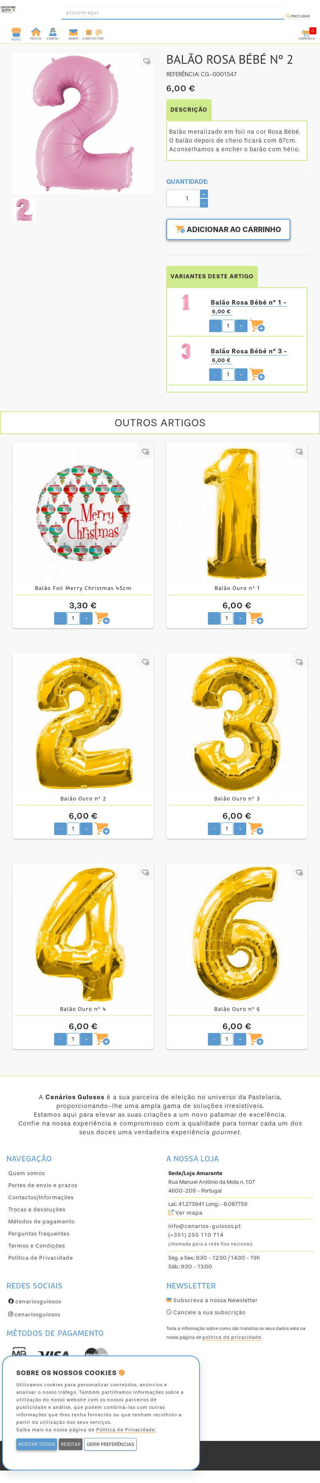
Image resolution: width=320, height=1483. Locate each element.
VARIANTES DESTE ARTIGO (212, 276)
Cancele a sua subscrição (205, 1312)
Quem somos (26, 1173)
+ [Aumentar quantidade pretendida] (241, 325)
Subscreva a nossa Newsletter (212, 1300)
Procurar (298, 16)
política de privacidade (231, 1337)
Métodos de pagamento (41, 1221)
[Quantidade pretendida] (228, 326)
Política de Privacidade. (126, 1430)
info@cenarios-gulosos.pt (204, 1226)
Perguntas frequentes (39, 1233)
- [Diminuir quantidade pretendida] (215, 325)
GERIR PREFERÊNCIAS (110, 1444)
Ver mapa (185, 1213)
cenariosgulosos (34, 1301)
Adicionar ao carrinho (228, 229)
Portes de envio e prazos (43, 1185)
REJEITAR (70, 1444)
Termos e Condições (36, 1246)
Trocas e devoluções (36, 1209)
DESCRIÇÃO (189, 109)
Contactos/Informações (41, 1197)
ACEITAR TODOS (36, 1444)
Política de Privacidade (40, 1258)
